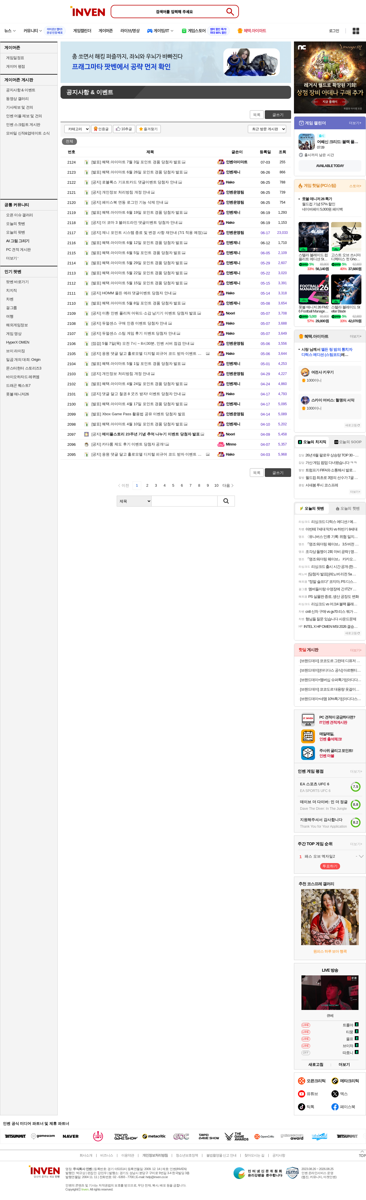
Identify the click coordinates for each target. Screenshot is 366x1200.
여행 (9, 316)
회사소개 (86, 1155)
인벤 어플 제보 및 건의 (24, 116)
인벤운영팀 (235, 192)
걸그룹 (11, 308)
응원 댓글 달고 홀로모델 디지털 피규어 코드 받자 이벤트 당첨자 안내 (155, 353)
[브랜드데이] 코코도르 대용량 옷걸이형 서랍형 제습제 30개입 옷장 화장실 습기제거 (330, 689)
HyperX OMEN (17, 342)
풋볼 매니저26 (17, 394)
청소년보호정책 (187, 1155)
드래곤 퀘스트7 (18, 385)
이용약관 (127, 1155)
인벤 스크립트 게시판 (23, 124)
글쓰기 (278, 115)
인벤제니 (233, 172)
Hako (230, 182)
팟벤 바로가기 (17, 282)
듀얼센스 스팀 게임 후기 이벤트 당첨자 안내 (134, 333)
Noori (230, 313)
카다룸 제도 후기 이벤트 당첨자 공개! (128, 444)
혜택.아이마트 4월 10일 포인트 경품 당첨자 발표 (137, 424)
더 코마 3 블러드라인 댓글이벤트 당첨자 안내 (135, 222)
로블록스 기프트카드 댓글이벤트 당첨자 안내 (135, 182)
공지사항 (278, 1155)
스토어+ (355, 186)
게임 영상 (13, 333)
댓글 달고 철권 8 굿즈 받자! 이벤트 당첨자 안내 (136, 394)
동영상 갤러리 (17, 99)
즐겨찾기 (151, 129)
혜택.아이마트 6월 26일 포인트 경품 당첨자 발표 (137, 172)
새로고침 (351, 425)
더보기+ (355, 123)
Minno (231, 444)
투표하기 (329, 866)
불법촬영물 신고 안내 (221, 1155)
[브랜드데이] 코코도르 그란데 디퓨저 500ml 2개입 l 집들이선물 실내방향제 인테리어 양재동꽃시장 (330, 661)
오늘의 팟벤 (15, 232)
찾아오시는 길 (254, 1155)
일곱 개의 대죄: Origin (23, 359)
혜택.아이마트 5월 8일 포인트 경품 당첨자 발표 (136, 303)
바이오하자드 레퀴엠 (22, 377)
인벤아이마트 (237, 162)
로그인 (334, 31)
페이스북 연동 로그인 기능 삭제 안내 (128, 202)
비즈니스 (106, 1155)
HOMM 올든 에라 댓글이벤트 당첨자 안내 (132, 293)
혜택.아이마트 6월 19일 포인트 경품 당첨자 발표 (137, 212)
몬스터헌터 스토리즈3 (23, 368)
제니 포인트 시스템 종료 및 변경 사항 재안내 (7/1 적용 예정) (147, 232)
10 (216, 485)
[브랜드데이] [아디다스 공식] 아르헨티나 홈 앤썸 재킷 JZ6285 (330, 670)
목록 (257, 115)
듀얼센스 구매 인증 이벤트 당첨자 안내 (129, 323)
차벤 (9, 299)
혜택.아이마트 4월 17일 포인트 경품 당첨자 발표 (137, 404)
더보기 (344, 1064)
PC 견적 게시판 (18, 249)
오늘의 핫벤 (15, 223)
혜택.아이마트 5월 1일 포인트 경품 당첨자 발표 (136, 363)
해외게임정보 (17, 325)
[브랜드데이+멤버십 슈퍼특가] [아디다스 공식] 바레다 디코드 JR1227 (330, 680)
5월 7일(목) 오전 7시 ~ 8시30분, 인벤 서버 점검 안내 (141, 343)
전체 (69, 141)
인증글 (103, 129)
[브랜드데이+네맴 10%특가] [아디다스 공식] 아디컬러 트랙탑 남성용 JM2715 (330, 699)
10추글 (126, 129)
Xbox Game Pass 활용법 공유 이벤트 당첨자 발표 (138, 414)
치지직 (11, 290)
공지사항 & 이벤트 (20, 90)
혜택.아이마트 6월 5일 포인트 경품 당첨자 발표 (136, 253)
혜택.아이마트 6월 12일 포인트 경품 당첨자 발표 (137, 242)
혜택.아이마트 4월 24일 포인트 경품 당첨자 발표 (137, 384)
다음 (226, 485)
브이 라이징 (15, 351)
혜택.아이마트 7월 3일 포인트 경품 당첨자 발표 (136, 162)
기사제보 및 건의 (19, 107)
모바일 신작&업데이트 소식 (28, 133)
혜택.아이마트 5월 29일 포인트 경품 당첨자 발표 (137, 263)
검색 (226, 501)
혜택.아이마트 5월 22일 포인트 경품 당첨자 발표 (137, 273)
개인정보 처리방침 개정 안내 (121, 192)
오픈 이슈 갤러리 (19, 215)
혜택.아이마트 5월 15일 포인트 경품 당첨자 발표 (137, 283)
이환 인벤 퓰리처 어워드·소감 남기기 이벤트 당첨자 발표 (144, 313)
